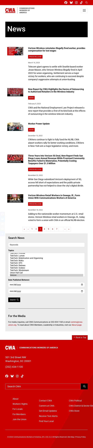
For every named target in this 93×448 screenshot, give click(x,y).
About (15, 399)
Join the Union (19, 419)
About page (76, 325)
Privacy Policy (80, 437)
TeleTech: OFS (46, 263)
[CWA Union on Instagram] (77, 2)
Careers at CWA (46, 406)
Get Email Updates (48, 411)
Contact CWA (45, 400)
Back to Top (80, 337)
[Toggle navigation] (84, 10)
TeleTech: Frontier (46, 253)
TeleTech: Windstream (46, 270)
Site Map (71, 437)
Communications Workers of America (38, 348)
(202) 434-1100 (14, 366)
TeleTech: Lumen (46, 256)
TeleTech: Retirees (46, 265)
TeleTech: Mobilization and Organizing (46, 258)
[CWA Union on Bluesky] (72, 2)
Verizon (46, 275)
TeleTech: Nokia (46, 260)
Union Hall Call (46, 273)
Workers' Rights (20, 404)
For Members (19, 414)
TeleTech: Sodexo (46, 268)
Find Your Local (46, 421)
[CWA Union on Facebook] (66, 2)
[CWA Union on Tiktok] (82, 2)
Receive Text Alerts (48, 416)
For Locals (18, 409)
